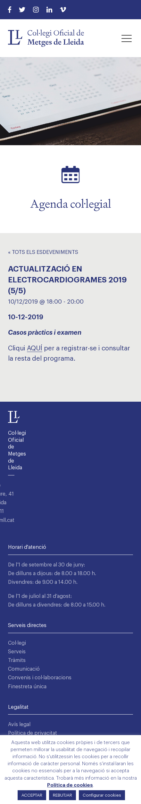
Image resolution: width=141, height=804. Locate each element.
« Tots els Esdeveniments (43, 252)
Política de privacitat (32, 733)
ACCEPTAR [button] (31, 795)
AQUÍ (34, 348)
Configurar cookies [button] (102, 795)
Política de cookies (70, 785)
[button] (126, 38)
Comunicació (24, 669)
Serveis (17, 651)
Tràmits (17, 660)
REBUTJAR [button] (62, 795)
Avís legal (19, 724)
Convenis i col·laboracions (39, 677)
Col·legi (17, 643)
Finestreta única (27, 686)
